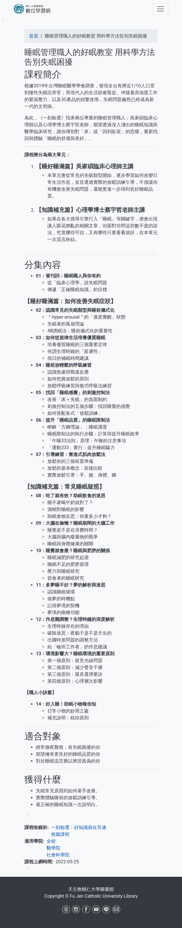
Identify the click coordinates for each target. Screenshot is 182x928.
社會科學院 (58, 855)
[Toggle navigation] (160, 9)
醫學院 (53, 848)
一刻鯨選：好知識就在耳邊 (78, 827)
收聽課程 (60, 834)
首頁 (33, 36)
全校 (51, 841)
